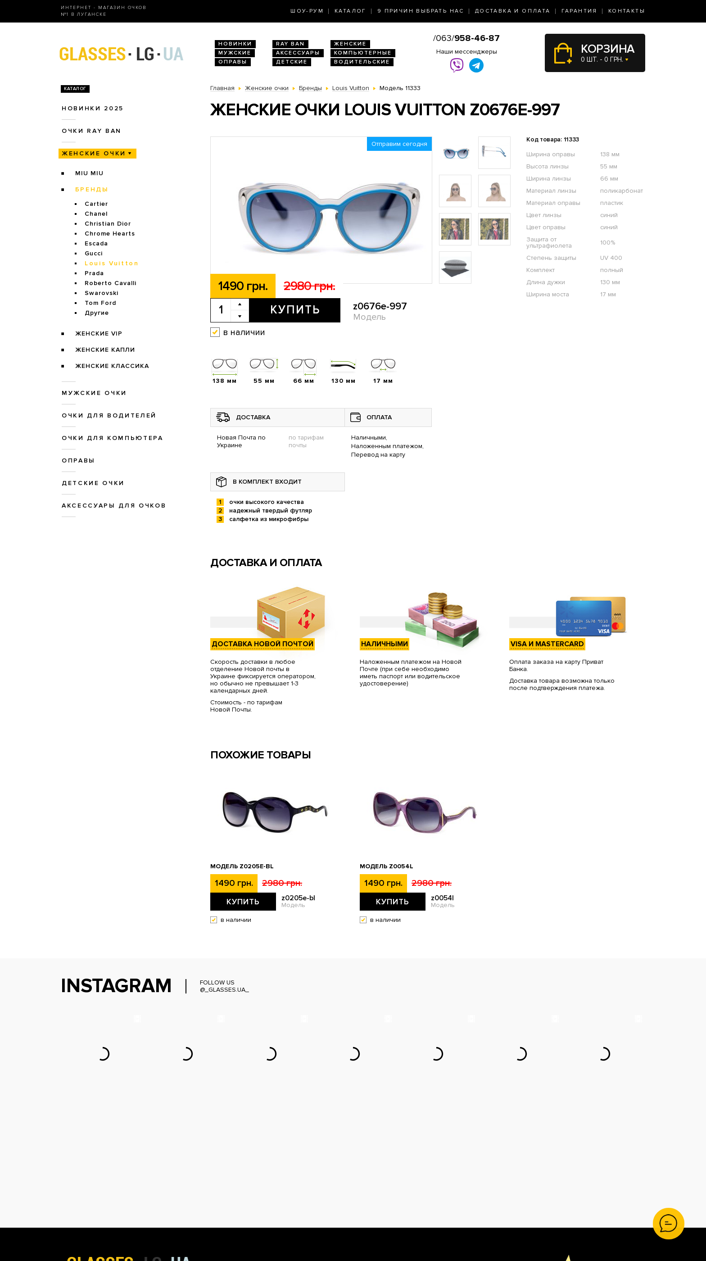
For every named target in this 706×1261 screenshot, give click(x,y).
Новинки (235, 44)
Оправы (232, 62)
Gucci (94, 253)
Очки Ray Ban (230, 1181)
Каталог (351, 11)
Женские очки (94, 153)
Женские (350, 44)
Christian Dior (108, 223)
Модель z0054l (386, 866)
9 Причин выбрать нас (420, 11)
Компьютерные (363, 53)
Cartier (96, 204)
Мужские (234, 53)
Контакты (626, 11)
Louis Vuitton (112, 263)
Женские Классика (112, 366)
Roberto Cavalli (110, 283)
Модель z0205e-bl (242, 866)
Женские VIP (98, 333)
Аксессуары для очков (114, 505)
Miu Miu (89, 173)
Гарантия (579, 11)
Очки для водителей (109, 415)
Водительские (362, 62)
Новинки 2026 (231, 1172)
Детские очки (93, 483)
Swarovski (101, 293)
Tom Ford (100, 303)
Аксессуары (298, 53)
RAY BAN (290, 44)
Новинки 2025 (93, 108)
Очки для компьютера (112, 438)
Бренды (92, 189)
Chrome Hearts (110, 233)
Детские (292, 62)
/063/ (466, 38)
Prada (94, 273)
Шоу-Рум (307, 11)
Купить (295, 310)
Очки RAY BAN (92, 131)
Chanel (96, 214)
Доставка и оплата (513, 11)
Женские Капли (105, 350)
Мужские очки (94, 393)
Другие (97, 313)
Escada (96, 243)
